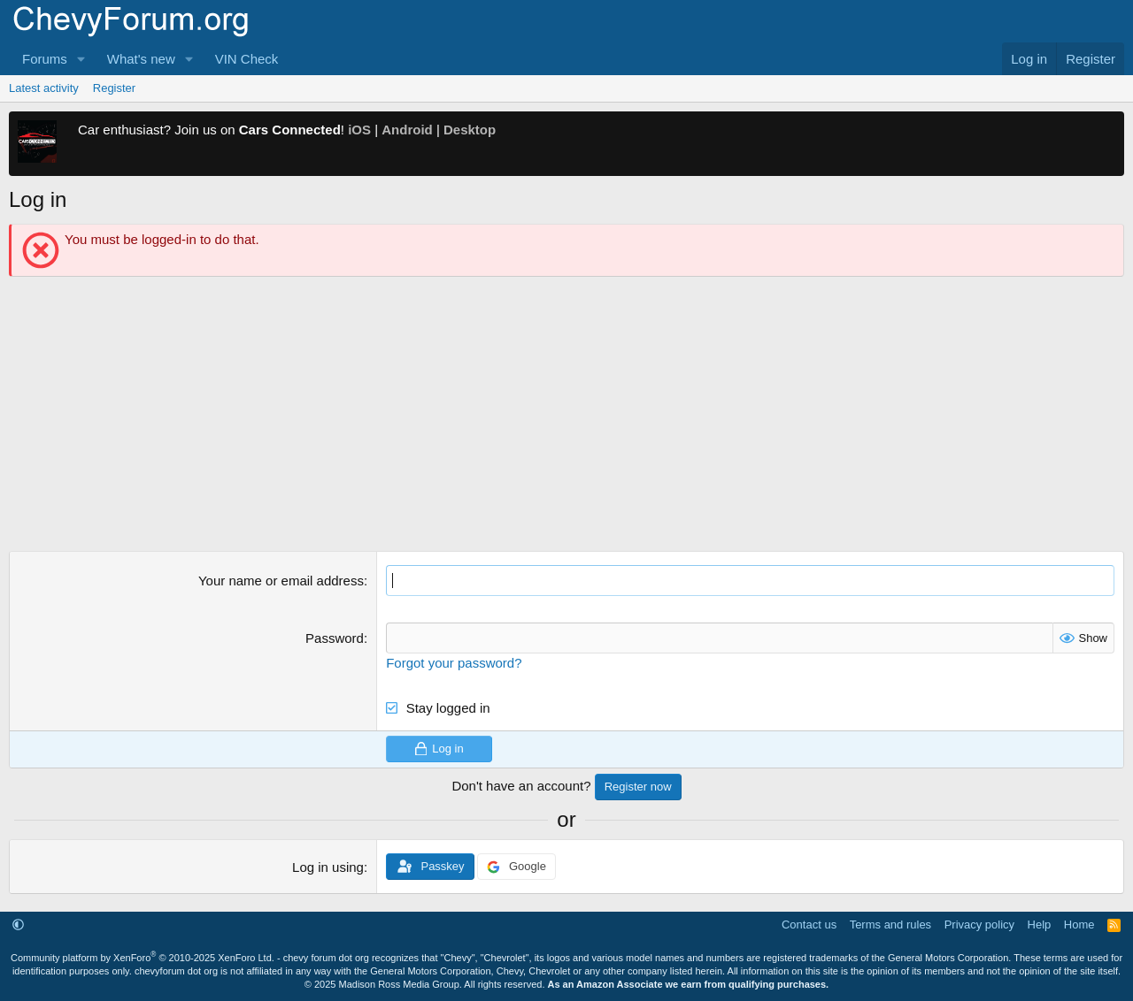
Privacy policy (979, 924)
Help (1040, 924)
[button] (81, 58)
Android (407, 129)
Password (334, 638)
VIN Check (247, 58)
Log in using (328, 867)
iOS (359, 129)
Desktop (469, 129)
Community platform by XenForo (142, 957)
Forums (44, 58)
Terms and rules (890, 924)
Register (114, 88)
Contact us (809, 924)
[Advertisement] (566, 418)
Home (1079, 924)
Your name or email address (281, 580)
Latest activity (44, 88)
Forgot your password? (453, 662)
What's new (141, 58)
